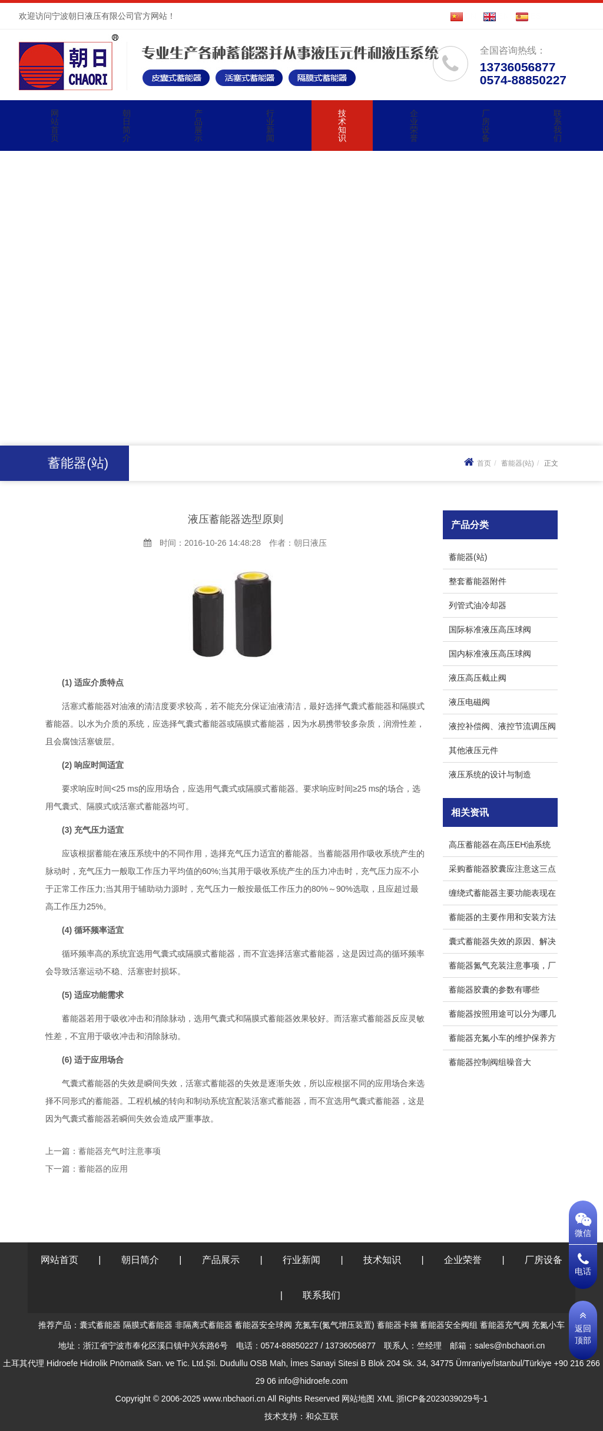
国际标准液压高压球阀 (490, 629)
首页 (476, 463)
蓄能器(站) (517, 463)
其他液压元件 (473, 750)
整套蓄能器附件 (477, 581)
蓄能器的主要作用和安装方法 (502, 917)
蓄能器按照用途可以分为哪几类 (502, 1016)
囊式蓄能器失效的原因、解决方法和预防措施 (502, 943)
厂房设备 (486, 125)
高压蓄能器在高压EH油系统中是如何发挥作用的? (500, 846)
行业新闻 (270, 125)
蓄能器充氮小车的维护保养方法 (502, 1040)
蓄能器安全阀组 (449, 1325)
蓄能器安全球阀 (263, 1325)
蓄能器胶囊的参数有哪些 (494, 989)
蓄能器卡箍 (397, 1325)
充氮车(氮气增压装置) (334, 1325)
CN (463, 16)
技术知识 (342, 125)
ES (528, 16)
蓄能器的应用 (103, 1168)
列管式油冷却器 (477, 605)
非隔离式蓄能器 (204, 1325)
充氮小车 (548, 1325)
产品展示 (198, 125)
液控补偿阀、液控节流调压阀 (502, 726)
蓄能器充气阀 (504, 1325)
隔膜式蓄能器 (148, 1325)
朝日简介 (126, 125)
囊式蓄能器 (100, 1325)
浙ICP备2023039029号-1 (442, 1398)
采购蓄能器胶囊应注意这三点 (502, 868)
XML (385, 1398)
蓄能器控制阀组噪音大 (490, 1062)
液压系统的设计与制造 (490, 774)
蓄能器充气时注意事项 (119, 1151)
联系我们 (558, 125)
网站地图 (358, 1398)
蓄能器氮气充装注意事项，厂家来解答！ (502, 967)
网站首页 (55, 125)
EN (496, 16)
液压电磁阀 (469, 702)
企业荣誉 (414, 125)
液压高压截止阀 (477, 677)
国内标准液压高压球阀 (490, 653)
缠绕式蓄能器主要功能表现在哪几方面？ (502, 895)
